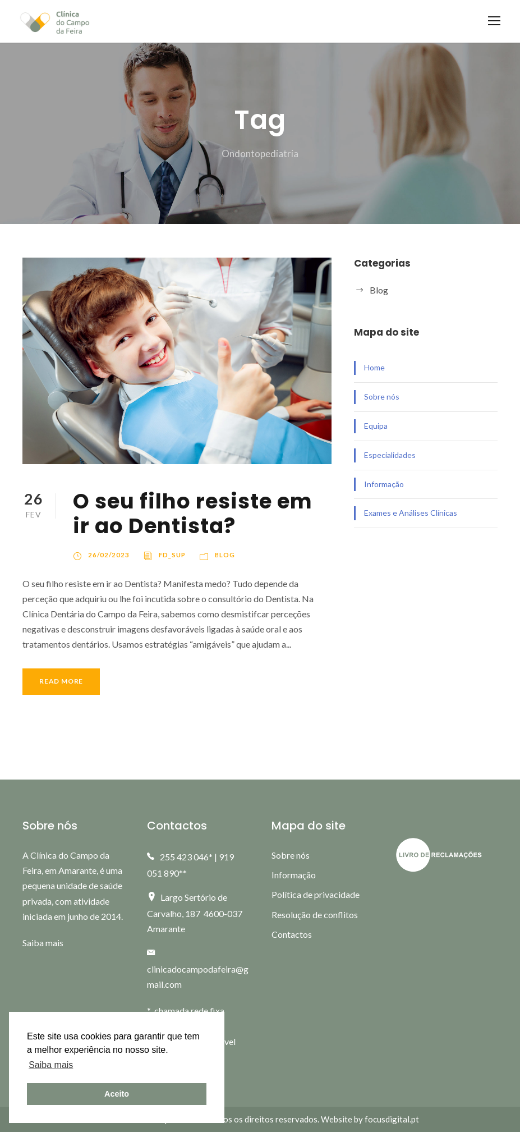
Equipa (376, 425)
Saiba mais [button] (51, 1065)
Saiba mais (42, 942)
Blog (225, 554)
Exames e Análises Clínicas (410, 512)
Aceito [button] (116, 1093)
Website (336, 1119)
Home (374, 367)
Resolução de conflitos (314, 914)
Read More (61, 681)
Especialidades (390, 455)
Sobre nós (381, 396)
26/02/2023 (109, 554)
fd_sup (172, 554)
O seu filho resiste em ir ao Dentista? (192, 513)
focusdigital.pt (392, 1119)
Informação (384, 484)
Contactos (291, 934)
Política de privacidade (315, 894)
